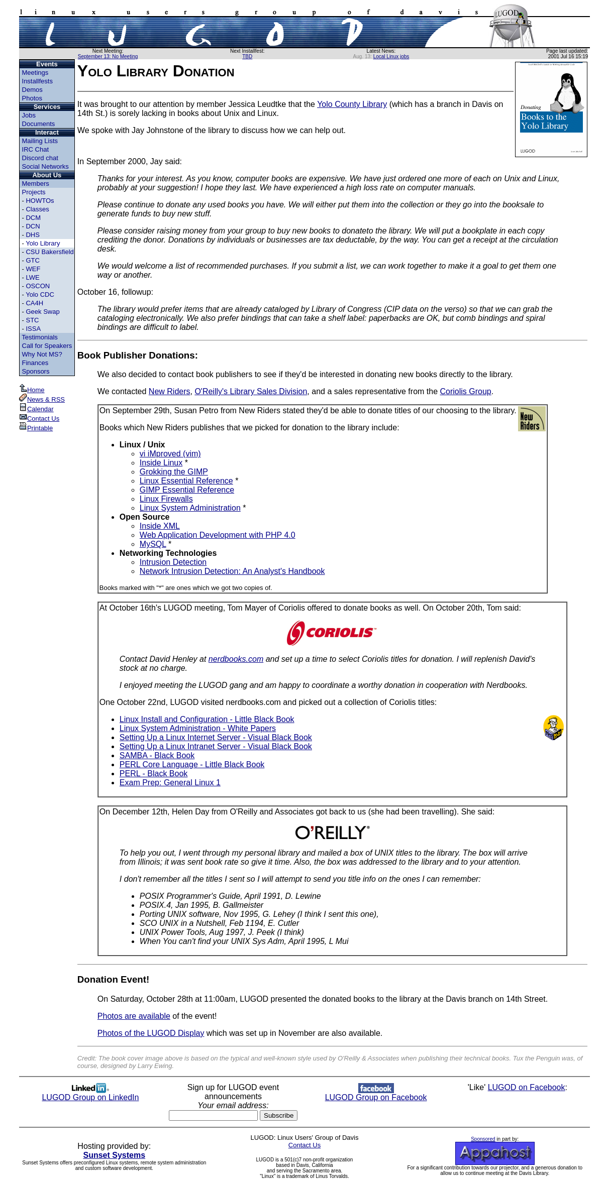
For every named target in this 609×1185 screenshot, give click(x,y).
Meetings (35, 72)
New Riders (169, 391)
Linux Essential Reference (186, 481)
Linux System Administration (190, 508)
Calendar (36, 409)
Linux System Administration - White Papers (198, 728)
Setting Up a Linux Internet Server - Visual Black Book (216, 737)
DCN (33, 226)
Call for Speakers (47, 345)
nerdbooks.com (236, 659)
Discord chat (40, 158)
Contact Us (39, 418)
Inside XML (160, 526)
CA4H (34, 303)
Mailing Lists (40, 141)
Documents (38, 124)
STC (32, 320)
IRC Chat (35, 149)
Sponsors (36, 371)
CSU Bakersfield (49, 252)
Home (32, 390)
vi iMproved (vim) (170, 453)
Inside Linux (161, 462)
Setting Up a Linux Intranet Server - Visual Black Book (216, 746)
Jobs (29, 115)
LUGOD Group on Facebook (376, 1094)
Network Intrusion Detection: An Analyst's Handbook (232, 571)
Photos (32, 98)
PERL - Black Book (153, 773)
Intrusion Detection (173, 562)
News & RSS (42, 399)
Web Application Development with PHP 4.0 (217, 535)
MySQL (153, 544)
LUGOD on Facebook (526, 1087)
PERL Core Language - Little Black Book (192, 764)
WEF (33, 269)
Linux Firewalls (166, 499)
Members (35, 183)
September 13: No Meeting (108, 56)
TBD (247, 56)
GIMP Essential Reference (187, 490)
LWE (32, 277)
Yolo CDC (40, 294)
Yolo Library (43, 243)
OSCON (38, 286)
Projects (34, 192)
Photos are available (133, 1016)
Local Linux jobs (391, 56)
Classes (37, 209)
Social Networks (45, 166)
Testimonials (40, 337)
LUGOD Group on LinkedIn (90, 1094)
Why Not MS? (42, 354)
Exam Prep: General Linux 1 (170, 782)
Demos (32, 89)
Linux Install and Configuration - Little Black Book (207, 719)
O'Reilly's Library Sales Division (250, 391)
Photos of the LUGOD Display (151, 1033)
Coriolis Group (465, 391)
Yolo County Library (352, 104)
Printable (36, 428)
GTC (32, 260)
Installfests (37, 81)
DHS (32, 235)
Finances (35, 363)
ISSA (33, 328)
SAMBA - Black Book (157, 755)
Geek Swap (42, 311)
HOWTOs (40, 200)
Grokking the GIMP (174, 471)
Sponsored (483, 1139)
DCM (33, 217)
